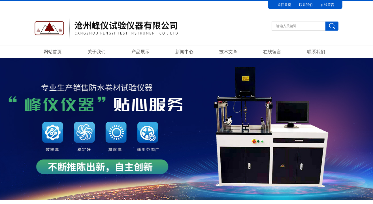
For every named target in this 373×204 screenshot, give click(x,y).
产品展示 (140, 51)
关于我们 (97, 51)
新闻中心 (184, 51)
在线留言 (327, 5)
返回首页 (284, 5)
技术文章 (228, 51)
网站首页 (53, 51)
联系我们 (306, 5)
